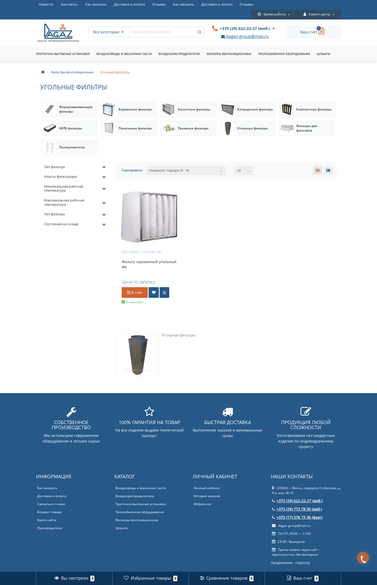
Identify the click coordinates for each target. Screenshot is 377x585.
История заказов (207, 486)
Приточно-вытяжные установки (63, 44)
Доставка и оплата (83, 4)
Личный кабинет (207, 478)
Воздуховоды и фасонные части (124, 44)
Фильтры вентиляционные (229, 44)
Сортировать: (132, 160)
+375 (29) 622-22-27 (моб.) (297, 491)
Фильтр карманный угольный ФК (149, 255)
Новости (136, 4)
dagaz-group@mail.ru (245, 27)
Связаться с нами (51, 494)
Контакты (159, 4)
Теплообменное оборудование (284, 44)
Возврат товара (49, 502)
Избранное (202, 494)
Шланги (323, 44)
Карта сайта (46, 510)
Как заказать (49, 4)
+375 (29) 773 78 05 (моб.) (297, 499)
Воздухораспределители (179, 44)
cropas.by (302, 553)
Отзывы (114, 4)
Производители (49, 518)
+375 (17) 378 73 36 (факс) (297, 507)
